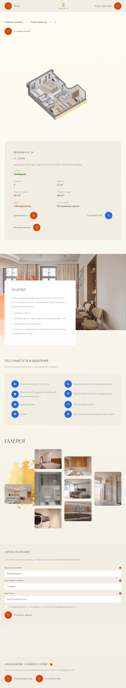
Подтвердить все (18, 678)
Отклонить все (48, 678)
